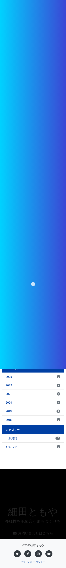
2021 (33, 394)
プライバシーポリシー (33, 561)
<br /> (33, 301)
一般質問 (33, 438)
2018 (33, 419)
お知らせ (33, 447)
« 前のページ (20, 355)
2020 (33, 402)
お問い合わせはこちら (33, 537)
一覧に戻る (41, 355)
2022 (33, 385)
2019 (33, 411)
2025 (33, 376)
